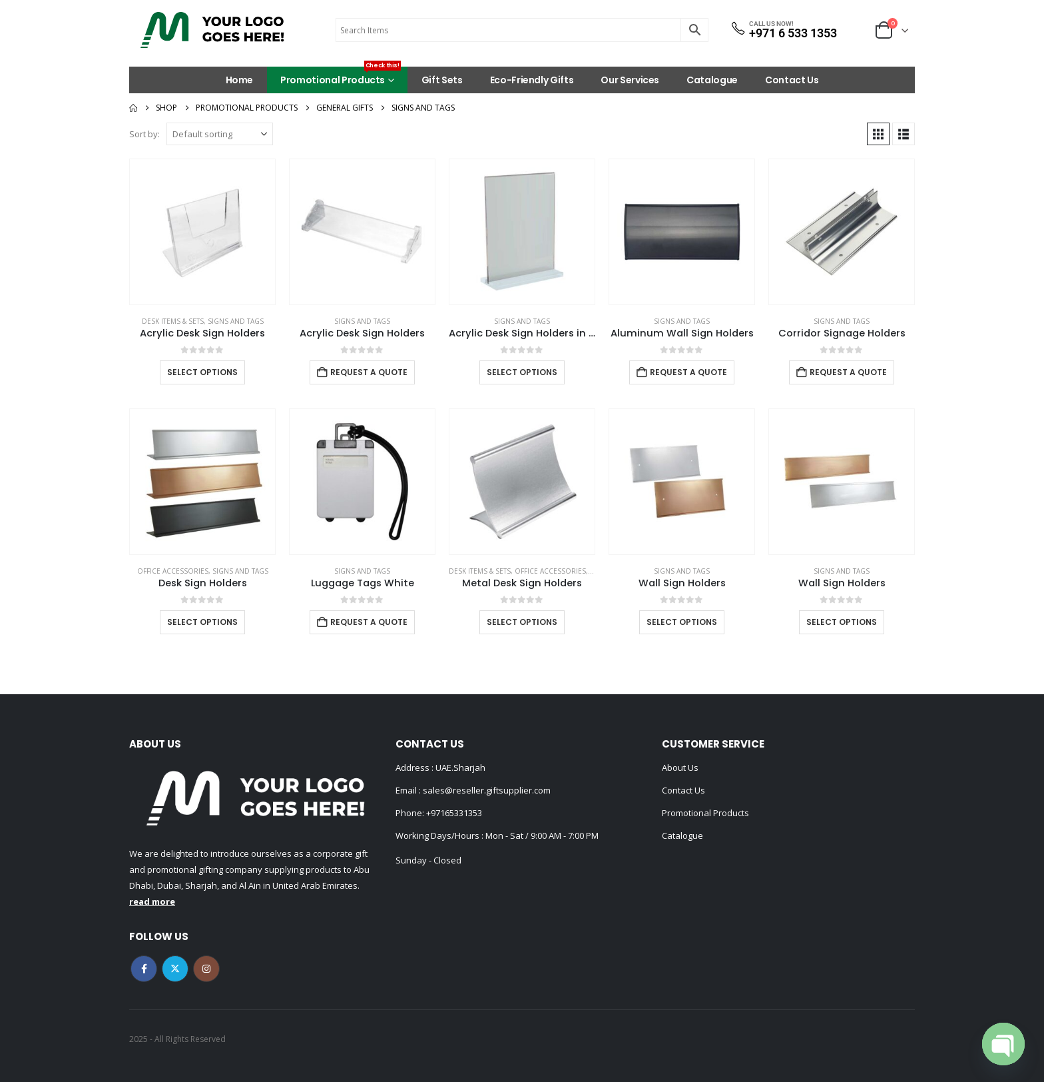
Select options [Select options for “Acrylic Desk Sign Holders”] (202, 372)
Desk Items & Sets (173, 321)
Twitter (175, 968)
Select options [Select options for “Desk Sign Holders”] (202, 622)
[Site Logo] (212, 30)
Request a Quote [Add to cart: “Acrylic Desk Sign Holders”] (368, 372)
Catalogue (712, 80)
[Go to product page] (202, 231)
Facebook (143, 968)
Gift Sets (442, 80)
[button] (878, 134)
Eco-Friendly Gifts (532, 80)
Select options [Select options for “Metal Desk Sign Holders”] (522, 622)
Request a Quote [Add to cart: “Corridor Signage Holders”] (848, 372)
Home (240, 80)
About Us (680, 768)
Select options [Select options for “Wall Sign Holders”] (682, 622)
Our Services (630, 80)
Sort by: (144, 134)
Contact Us (792, 80)
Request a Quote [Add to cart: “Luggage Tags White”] (368, 622)
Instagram (206, 968)
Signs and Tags (236, 321)
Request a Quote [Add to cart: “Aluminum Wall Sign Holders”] (688, 372)
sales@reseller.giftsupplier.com (486, 790)
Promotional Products (340, 77)
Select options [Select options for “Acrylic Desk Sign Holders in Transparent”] (522, 372)
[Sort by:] (219, 134)
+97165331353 (454, 813)
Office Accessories (172, 571)
